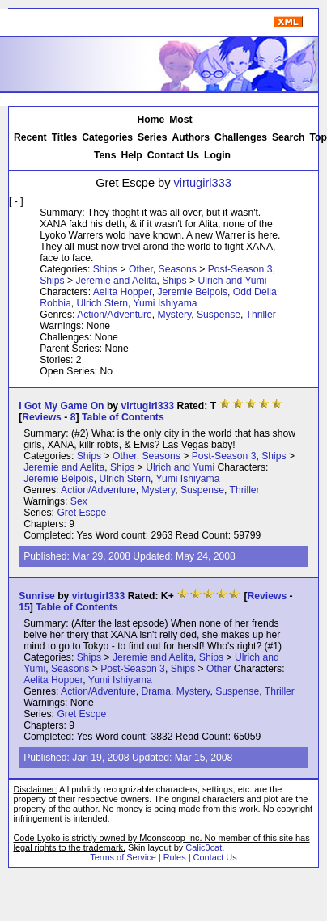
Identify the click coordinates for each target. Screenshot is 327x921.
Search (288, 137)
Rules (175, 857)
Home (150, 119)
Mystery (175, 314)
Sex (78, 501)
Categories (107, 137)
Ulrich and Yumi (232, 280)
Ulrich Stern (102, 303)
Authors (191, 137)
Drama (155, 691)
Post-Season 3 (240, 269)
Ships (105, 269)
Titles (65, 137)
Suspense (218, 314)
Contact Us (173, 155)
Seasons (178, 269)
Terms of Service (122, 857)
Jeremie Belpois (192, 292)
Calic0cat (203, 847)
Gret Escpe (81, 512)
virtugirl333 (202, 182)
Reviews (42, 417)
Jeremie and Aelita (115, 280)
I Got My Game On (61, 406)
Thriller (261, 314)
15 (24, 607)
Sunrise (37, 596)
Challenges (240, 137)
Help (131, 155)
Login (217, 155)
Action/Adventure (114, 314)
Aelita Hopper (122, 292)
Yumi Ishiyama (165, 303)
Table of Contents (123, 417)
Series (153, 137)
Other (141, 269)
